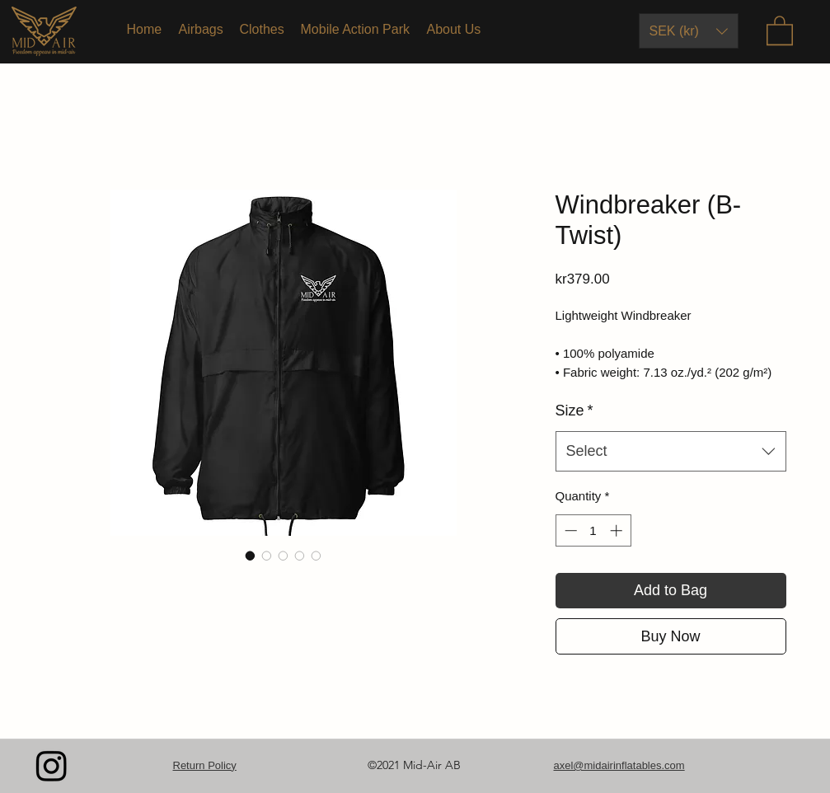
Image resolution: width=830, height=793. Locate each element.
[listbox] (689, 31)
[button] (689, 31)
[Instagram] (51, 765)
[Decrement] (569, 530)
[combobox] (671, 451)
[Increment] (618, 530)
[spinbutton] (593, 530)
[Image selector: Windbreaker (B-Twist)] (250, 555)
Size (574, 410)
